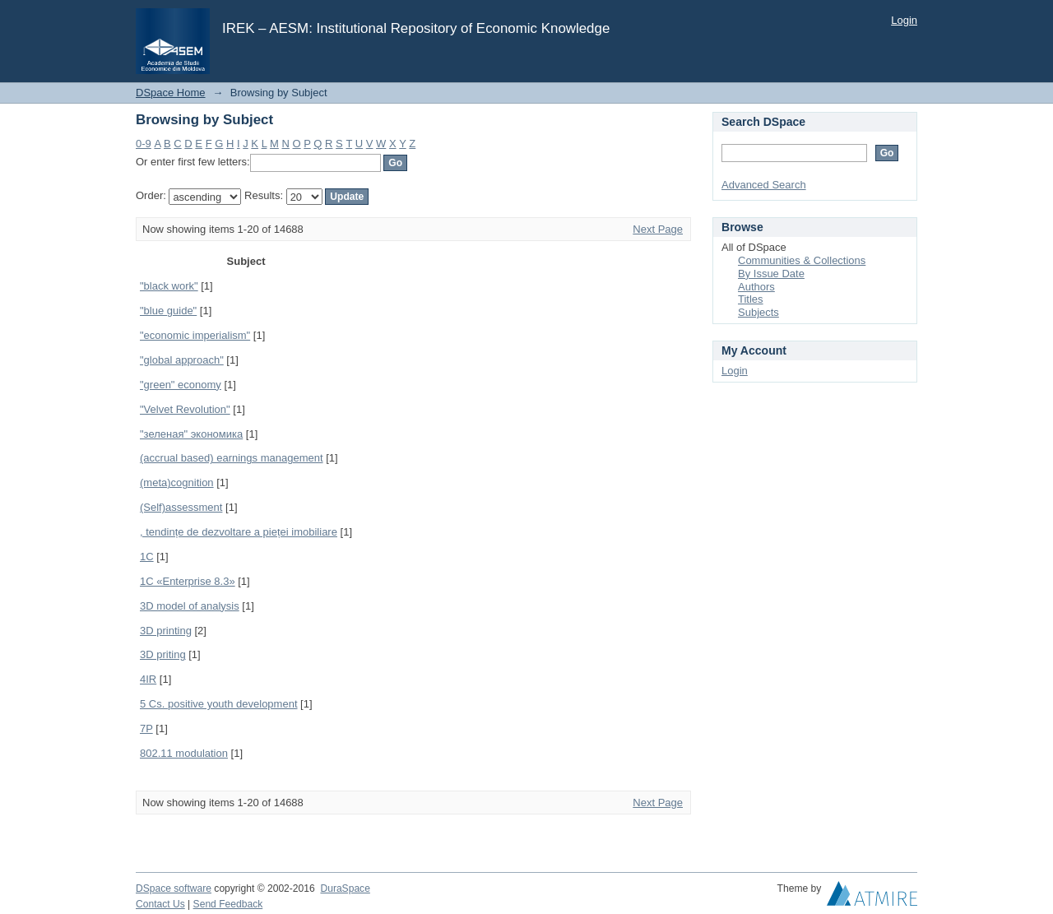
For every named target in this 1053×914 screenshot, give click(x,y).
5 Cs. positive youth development (219, 704)
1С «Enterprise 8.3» (187, 581)
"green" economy (180, 384)
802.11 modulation (184, 753)
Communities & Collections (801, 260)
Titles (750, 299)
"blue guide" (168, 310)
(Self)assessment (181, 507)
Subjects (758, 312)
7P (146, 728)
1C (147, 556)
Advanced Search (763, 185)
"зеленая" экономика (191, 434)
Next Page (658, 229)
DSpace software (173, 888)
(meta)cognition (177, 482)
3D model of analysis (189, 606)
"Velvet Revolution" (185, 409)
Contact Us (160, 904)
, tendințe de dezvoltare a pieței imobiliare (238, 532)
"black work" (169, 286)
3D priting (163, 654)
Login (904, 20)
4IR (148, 679)
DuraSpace (344, 888)
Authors (756, 287)
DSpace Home (171, 92)
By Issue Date (771, 273)
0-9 (143, 143)
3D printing (166, 630)
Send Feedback (228, 904)
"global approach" (182, 360)
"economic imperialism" (195, 335)
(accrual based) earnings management (231, 458)
